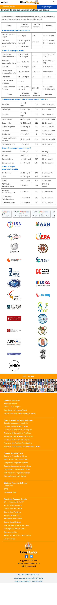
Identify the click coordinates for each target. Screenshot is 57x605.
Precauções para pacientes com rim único (18, 458)
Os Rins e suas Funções (12, 428)
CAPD (6, 511)
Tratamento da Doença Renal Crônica (17, 494)
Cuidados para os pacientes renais (16, 448)
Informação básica (10, 425)
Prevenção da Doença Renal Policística (17, 455)
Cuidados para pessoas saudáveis (16, 445)
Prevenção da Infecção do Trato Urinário (18, 465)
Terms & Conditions (32, 596)
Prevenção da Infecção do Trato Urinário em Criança (22, 468)
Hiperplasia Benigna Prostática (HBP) (17, 547)
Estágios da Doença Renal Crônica (16, 484)
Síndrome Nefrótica (10, 554)
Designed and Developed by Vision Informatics (28, 603)
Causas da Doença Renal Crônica (15, 478)
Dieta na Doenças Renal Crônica (15, 498)
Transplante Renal (10, 514)
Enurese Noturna (10, 560)
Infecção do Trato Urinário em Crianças (17, 557)
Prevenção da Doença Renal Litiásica (17, 461)
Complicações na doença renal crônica (17, 488)
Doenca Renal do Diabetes (13, 530)
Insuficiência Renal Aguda (13, 527)
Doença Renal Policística (12, 534)
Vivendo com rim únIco (12, 537)
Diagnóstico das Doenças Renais (15, 432)
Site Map (21, 596)
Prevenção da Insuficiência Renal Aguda (18, 451)
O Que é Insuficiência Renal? (14, 524)
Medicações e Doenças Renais (14, 550)
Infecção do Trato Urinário (13, 540)
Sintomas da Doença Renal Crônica (16, 481)
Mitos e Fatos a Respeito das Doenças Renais (20, 435)
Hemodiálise (8, 507)
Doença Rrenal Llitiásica (12, 544)
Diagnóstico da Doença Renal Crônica (17, 491)
